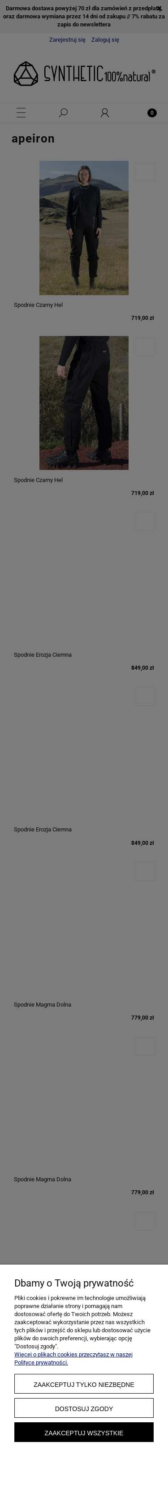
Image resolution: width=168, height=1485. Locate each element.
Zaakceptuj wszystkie (84, 1433)
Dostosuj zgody (84, 1408)
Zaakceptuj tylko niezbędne (84, 1384)
